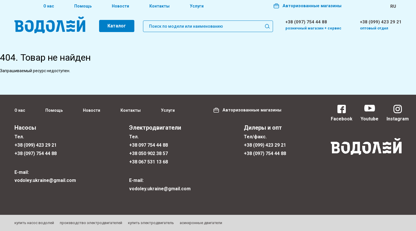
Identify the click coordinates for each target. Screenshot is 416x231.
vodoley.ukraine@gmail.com (45, 180)
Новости (120, 6)
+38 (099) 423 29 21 (381, 22)
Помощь (83, 6)
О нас (48, 6)
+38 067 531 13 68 (148, 162)
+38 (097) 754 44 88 (306, 22)
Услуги (197, 6)
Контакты (159, 6)
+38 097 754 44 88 (148, 145)
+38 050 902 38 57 (148, 153)
